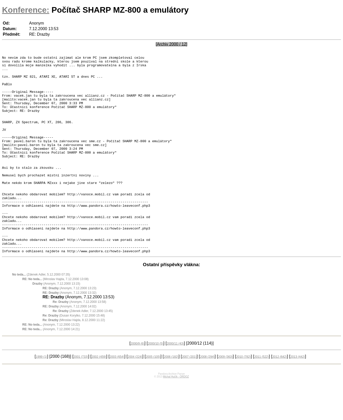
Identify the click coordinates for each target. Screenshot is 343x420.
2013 (297, 396)
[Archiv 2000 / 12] (171, 44)
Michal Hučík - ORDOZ (176, 416)
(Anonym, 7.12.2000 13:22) (51, 364)
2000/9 (138, 383)
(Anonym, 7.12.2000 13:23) (69, 327)
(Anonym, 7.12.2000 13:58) (79, 341)
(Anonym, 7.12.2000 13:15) (56, 323)
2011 (261, 396)
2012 (279, 396)
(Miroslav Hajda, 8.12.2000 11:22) (74, 359)
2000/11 (175, 383)
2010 (243, 396)
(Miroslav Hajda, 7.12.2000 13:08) (55, 318)
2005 (153, 396)
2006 (171, 396)
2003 (117, 396)
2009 (225, 396)
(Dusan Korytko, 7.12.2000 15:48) (74, 355)
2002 (98, 396)
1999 (41, 396)
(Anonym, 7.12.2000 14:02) (69, 346)
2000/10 (155, 383)
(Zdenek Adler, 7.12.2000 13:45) (83, 350)
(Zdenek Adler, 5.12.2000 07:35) (41, 314)
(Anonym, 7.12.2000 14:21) (51, 368)
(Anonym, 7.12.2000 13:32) (69, 332)
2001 (80, 396)
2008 (207, 396)
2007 (189, 396)
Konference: (25, 9)
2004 (135, 396)
